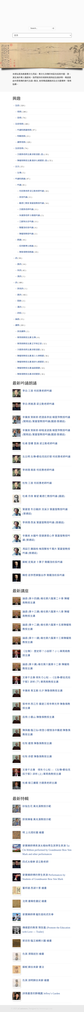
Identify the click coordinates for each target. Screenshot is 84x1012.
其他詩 (22, 288)
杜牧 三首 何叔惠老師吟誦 (37, 483)
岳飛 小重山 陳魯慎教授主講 (38, 717)
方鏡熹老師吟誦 (28, 209)
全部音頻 (21, 148)
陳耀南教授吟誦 (28, 234)
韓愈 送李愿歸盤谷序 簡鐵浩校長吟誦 (43, 575)
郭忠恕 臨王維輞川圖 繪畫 (37, 940)
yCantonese (42, 11)
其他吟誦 (25, 197)
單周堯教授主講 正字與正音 (32, 343)
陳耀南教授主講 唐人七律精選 (33, 356)
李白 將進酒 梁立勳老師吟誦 (38, 403)
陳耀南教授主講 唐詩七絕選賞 (33, 362)
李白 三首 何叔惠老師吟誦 (37, 390)
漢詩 (21, 307)
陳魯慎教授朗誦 (28, 252)
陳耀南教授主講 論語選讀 (31, 368)
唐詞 (21, 264)
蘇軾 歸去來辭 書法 (33, 967)
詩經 (21, 313)
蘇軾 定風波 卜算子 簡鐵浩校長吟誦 (42, 562)
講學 (20, 325)
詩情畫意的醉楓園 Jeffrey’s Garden (41, 993)
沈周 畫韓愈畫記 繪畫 (34, 901)
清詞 (21, 276)
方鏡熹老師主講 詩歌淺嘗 (31, 350)
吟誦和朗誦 (22, 179)
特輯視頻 (23, 136)
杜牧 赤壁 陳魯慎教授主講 (37, 756)
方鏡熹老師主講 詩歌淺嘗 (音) (33, 154)
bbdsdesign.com (45, 1008)
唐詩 (22, 295)
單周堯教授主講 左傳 (28, 337)
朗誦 (21, 240)
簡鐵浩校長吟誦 (28, 227)
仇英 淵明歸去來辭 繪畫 (35, 980)
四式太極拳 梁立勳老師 (35, 861)
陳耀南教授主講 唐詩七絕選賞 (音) (35, 160)
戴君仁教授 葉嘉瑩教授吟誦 (34, 203)
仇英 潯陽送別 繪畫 (33, 953)
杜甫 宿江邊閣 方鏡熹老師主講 (39, 782)
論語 (19, 319)
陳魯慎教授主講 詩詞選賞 (31, 374)
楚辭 (21, 301)
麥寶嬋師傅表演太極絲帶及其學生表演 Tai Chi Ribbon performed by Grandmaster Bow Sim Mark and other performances (47, 849)
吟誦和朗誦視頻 (26, 130)
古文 (19, 166)
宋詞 (21, 270)
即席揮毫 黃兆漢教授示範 (36, 819)
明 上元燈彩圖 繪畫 (33, 832)
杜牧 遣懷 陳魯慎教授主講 (37, 743)
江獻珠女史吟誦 (28, 221)
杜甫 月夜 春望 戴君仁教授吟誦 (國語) (43, 496)
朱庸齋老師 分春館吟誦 (31, 215)
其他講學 (23, 331)
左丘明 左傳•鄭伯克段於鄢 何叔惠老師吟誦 (46, 456)
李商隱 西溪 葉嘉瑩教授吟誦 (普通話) (43, 522)
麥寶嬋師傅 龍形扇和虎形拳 (38, 914)
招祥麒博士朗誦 (28, 246)
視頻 (22, 112)
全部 (20, 105)
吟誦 (21, 185)
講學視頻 (24, 142)
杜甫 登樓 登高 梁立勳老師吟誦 (40, 443)
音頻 (21, 118)
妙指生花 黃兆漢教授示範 (36, 806)
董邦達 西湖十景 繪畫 (34, 888)
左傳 (21, 173)
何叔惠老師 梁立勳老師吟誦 (34, 191)
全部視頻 (22, 124)
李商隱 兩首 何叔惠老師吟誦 (38, 469)
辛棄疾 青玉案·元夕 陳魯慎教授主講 (42, 690)
